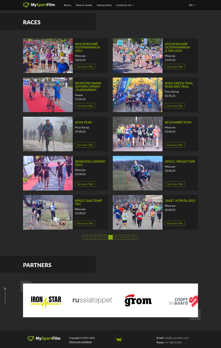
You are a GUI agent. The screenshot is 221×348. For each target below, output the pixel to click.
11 (121, 237)
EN (192, 5)
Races (67, 5)
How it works (84, 5)
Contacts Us (125, 5)
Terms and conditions (80, 341)
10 (115, 237)
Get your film (85, 66)
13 (131, 237)
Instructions (104, 5)
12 (126, 237)
